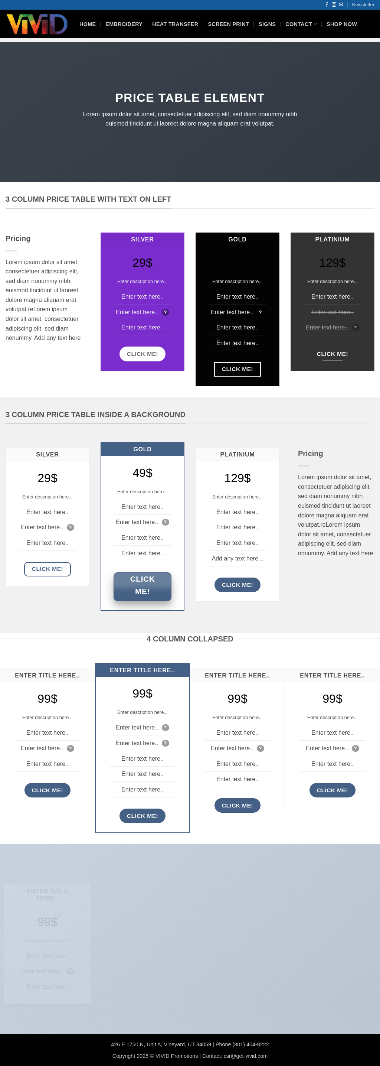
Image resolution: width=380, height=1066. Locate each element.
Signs (267, 24)
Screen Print (228, 24)
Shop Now (342, 24)
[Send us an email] (341, 4)
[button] (363, 5)
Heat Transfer (175, 24)
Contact (301, 23)
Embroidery (123, 24)
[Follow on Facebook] (327, 4)
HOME (87, 24)
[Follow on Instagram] (334, 4)
